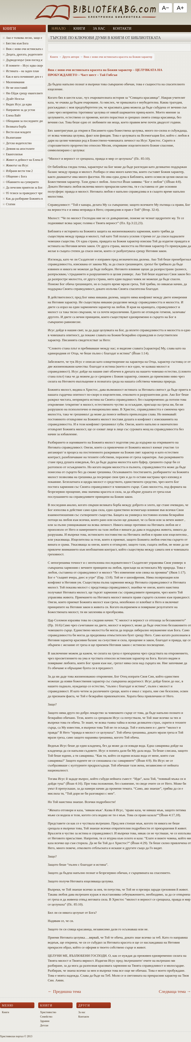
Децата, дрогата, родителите (23, 54)
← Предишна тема (64, 991)
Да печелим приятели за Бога (23, 187)
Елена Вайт (12, 115)
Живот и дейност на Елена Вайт (23, 159)
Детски (44, 1025)
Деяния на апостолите (19, 148)
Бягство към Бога (15, 43)
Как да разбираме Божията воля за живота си (23, 198)
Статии (9, 204)
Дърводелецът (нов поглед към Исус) (23, 60)
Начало (59, 28)
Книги (79, 28)
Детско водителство (17, 143)
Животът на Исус (15, 165)
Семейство (46, 1016)
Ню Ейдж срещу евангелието (23, 93)
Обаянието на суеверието (21, 182)
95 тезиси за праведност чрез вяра (23, 193)
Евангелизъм (13, 154)
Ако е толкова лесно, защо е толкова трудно (23, 37)
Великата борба (14, 126)
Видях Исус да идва (17, 104)
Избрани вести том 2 (18, 170)
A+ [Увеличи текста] (180, 8)
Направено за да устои (19, 109)
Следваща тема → (175, 991)
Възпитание (12, 137)
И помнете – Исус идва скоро (23, 65)
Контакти (122, 28)
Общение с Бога (15, 176)
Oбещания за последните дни (23, 121)
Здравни (44, 1021)
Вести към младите (17, 132)
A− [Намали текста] (165, 8)
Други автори (70, 56)
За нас (99, 28)
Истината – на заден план (21, 71)
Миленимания (13, 82)
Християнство (48, 1012)
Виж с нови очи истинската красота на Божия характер (23, 48)
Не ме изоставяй (15, 87)
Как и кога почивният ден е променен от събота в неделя (23, 76)
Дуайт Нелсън (13, 98)
